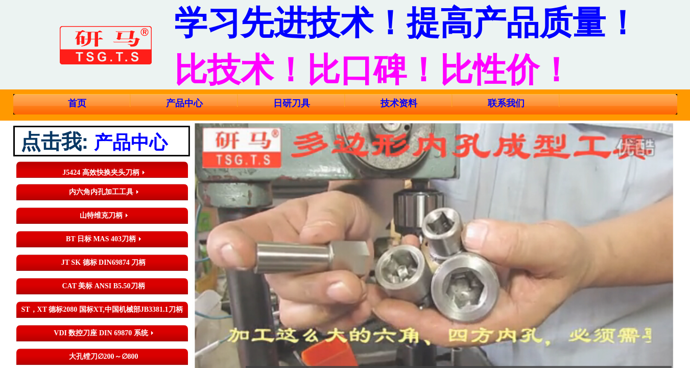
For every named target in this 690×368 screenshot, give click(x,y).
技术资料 (398, 103)
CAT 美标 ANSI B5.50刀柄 (103, 286)
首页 (77, 103)
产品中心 (184, 103)
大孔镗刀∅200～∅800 (103, 356)
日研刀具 (291, 103)
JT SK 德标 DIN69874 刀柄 (103, 262)
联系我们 (506, 103)
